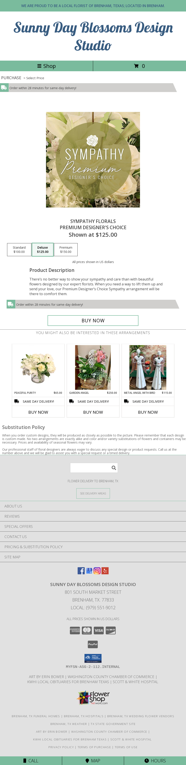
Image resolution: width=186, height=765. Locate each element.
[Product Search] (94, 468)
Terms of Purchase (94, 747)
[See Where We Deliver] (93, 493)
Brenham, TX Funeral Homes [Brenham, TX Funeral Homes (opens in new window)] (36, 716)
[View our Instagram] (97, 572)
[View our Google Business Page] (89, 572)
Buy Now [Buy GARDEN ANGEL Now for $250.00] (93, 412)
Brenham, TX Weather (68, 724)
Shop (46, 65)
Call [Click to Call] (30, 761)
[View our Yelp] (105, 572)
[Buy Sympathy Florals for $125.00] (93, 320)
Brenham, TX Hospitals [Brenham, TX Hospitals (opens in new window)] (84, 716)
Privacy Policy (61, 747)
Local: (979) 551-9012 (93, 608)
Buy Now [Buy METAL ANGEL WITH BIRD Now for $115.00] (148, 412)
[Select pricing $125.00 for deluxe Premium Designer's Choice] (42, 249)
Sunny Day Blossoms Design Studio (93, 36)
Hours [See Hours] (155, 761)
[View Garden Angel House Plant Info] (93, 367)
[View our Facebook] (81, 572)
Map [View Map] (93, 761)
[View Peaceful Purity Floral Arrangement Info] (38, 367)
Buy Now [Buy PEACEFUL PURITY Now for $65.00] (38, 412)
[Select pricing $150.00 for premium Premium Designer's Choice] (65, 249)
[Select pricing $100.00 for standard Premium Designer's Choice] (19, 249)
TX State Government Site (113, 724)
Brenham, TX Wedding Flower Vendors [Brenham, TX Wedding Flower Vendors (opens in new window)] (140, 716)
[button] (93, 658)
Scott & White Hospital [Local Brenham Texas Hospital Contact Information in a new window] (136, 681)
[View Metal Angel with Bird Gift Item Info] (147, 367)
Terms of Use (126, 747)
